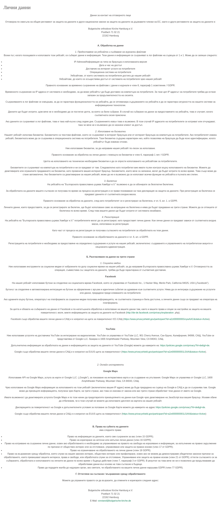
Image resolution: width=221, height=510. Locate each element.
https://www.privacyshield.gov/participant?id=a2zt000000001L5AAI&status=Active (163, 352)
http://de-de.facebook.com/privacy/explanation (150, 312)
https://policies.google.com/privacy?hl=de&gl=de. (185, 345)
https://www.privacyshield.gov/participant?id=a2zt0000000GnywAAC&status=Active (166, 319)
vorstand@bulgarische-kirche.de (114, 500)
